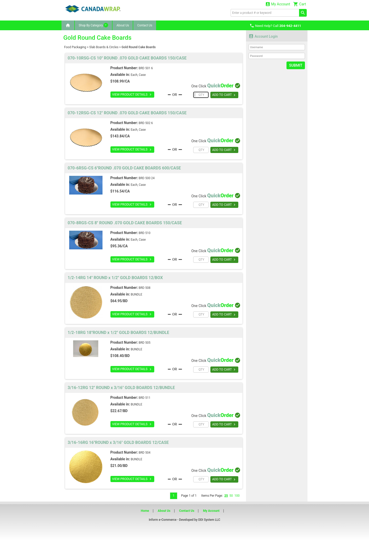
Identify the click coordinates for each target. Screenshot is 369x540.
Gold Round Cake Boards (138, 47)
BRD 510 (144, 233)
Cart (299, 4)
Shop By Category (93, 25)
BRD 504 (144, 452)
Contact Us (144, 25)
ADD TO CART (224, 95)
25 (226, 495)
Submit (295, 65)
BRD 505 (144, 342)
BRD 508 (144, 288)
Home (145, 511)
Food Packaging (75, 47)
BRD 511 (144, 398)
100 (237, 495)
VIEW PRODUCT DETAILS (131, 95)
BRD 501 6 (146, 68)
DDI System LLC (209, 520)
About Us (122, 25)
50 (231, 495)
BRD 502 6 (146, 123)
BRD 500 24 (147, 178)
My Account (277, 4)
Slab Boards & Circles (103, 47)
